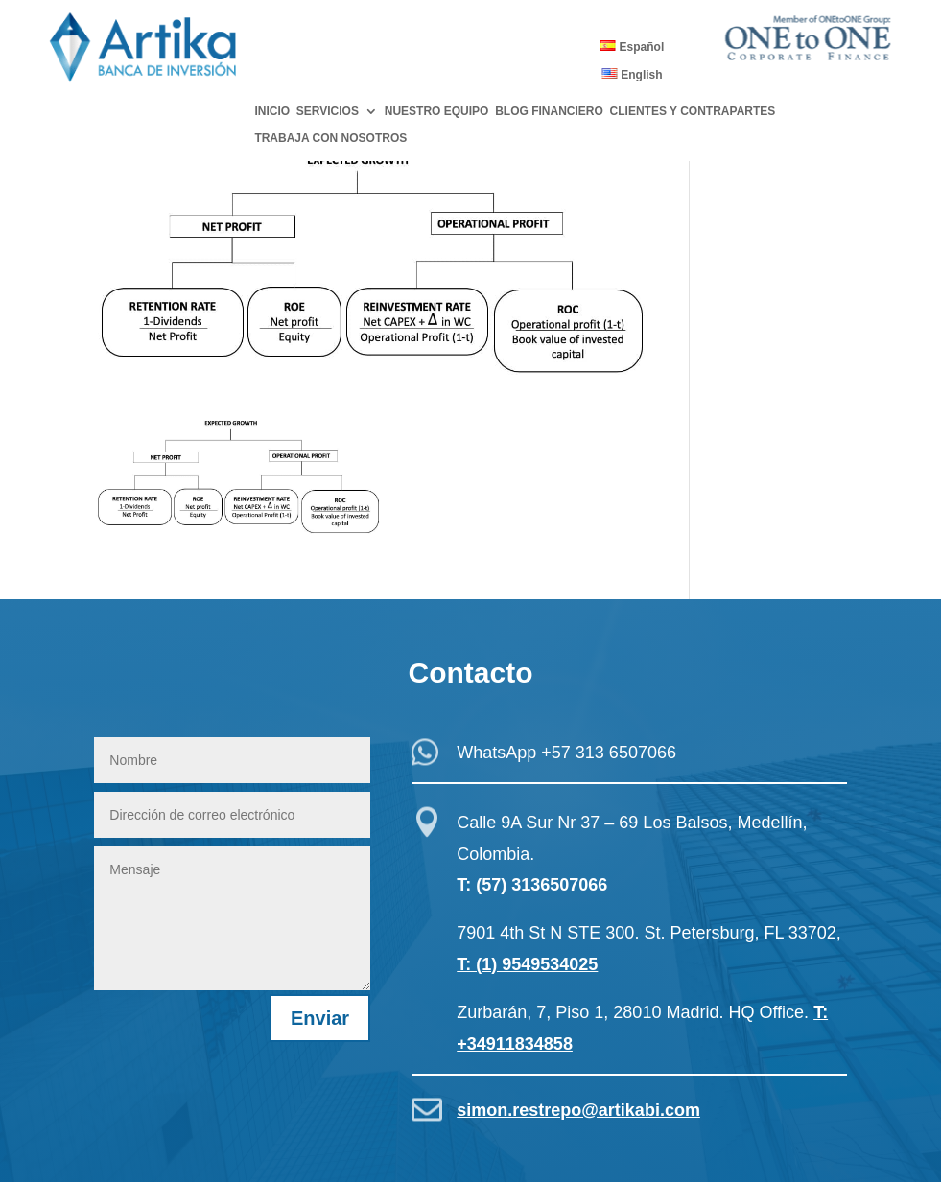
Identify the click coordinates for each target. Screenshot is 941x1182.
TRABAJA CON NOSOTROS (330, 138)
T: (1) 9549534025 (527, 964)
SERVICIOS (327, 111)
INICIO (272, 111)
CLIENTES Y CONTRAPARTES (693, 111)
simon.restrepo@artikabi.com (578, 1110)
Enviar (320, 1018)
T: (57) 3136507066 (532, 884)
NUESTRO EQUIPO (437, 111)
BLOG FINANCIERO (549, 111)
